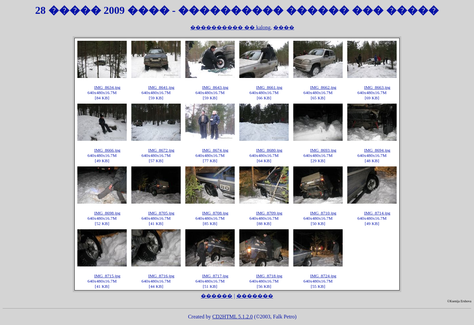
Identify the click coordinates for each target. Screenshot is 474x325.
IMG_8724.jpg (323, 275)
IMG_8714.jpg (377, 213)
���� (283, 27)
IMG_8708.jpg (215, 213)
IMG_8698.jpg (107, 213)
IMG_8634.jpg (107, 87)
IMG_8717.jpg (215, 275)
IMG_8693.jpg (323, 150)
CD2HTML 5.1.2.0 (232, 316)
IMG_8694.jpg (377, 150)
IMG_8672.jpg (161, 150)
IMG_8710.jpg (323, 213)
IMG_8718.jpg (269, 275)
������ (216, 296)
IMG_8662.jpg (323, 87)
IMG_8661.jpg (269, 87)
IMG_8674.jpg (215, 150)
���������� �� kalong (230, 27)
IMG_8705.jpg (161, 213)
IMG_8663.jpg (377, 87)
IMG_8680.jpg (269, 150)
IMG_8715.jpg (107, 275)
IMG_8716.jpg (161, 275)
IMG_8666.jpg (107, 150)
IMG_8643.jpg (215, 87)
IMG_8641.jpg (161, 87)
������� (254, 296)
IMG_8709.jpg (269, 213)
